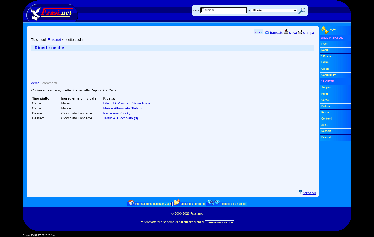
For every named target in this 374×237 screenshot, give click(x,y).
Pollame (326, 106)
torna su (307, 193)
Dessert (326, 131)
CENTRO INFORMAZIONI (220, 222)
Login (328, 30)
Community (328, 75)
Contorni (326, 118)
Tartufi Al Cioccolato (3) (120, 118)
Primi (324, 93)
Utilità (325, 62)
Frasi (324, 43)
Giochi (325, 68)
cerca (196, 10)
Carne (325, 99)
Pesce (325, 112)
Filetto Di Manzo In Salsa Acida (126, 103)
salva (290, 33)
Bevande (326, 137)
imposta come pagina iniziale (149, 203)
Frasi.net (54, 40)
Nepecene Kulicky (116, 113)
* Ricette (326, 56)
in (249, 10)
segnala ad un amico (227, 203)
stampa (306, 33)
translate (274, 33)
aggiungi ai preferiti (189, 203)
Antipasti (326, 87)
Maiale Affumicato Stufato (122, 108)
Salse (324, 124)
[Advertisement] (126, 66)
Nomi (324, 50)
